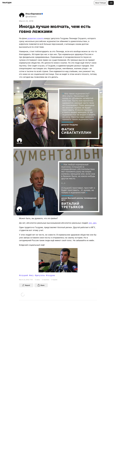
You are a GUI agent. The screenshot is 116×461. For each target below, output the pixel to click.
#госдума (50, 275)
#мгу (31, 275)
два (94, 223)
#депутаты (40, 275)
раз (90, 223)
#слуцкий (23, 275)
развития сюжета (35, 38)
